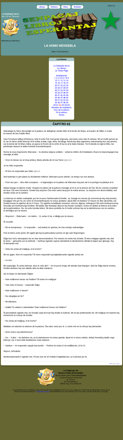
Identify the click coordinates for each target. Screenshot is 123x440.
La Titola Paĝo (61, 70)
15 (56, 83)
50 (56, 100)
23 (64, 85)
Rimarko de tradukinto (61, 107)
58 (64, 102)
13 (64, 80)
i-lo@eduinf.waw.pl (43, 392)
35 (56, 93)
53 (64, 100)
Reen (66, 7)
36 (59, 93)
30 (56, 90)
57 (61, 102)
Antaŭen (77, 7)
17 (61, 83)
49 (67, 97)
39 (67, 93)
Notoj (61, 115)
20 (56, 85)
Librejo (42, 7)
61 (57, 105)
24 (67, 85)
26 (59, 88)
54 (67, 100)
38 (64, 93)
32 (61, 90)
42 (61, 95)
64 (66, 105)
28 (64, 88)
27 (61, 88)
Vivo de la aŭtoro (61, 110)
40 (56, 95)
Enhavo (54, 7)
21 (59, 85)
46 (59, 97)
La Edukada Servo (61, 66)
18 (64, 83)
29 (67, 88)
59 (67, 102)
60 (54, 105)
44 (67, 95)
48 (64, 97)
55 (56, 102)
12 (61, 80)
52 (61, 100)
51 (59, 100)
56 (59, 102)
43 (64, 95)
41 (59, 95)
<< (110, 363)
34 (67, 90)
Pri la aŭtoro (61, 112)
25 (56, 88)
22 (61, 85)
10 (56, 80)
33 (64, 90)
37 (61, 93)
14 (67, 80)
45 (56, 97)
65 (68, 105)
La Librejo (61, 68)
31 (59, 90)
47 (61, 97)
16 (59, 83)
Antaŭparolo (61, 75)
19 (67, 83)
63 (63, 105)
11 (59, 80)
